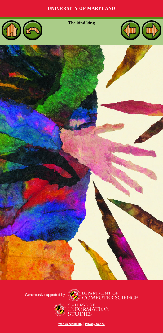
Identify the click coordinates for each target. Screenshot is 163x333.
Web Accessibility (70, 324)
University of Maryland (81, 8)
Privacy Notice (95, 324)
